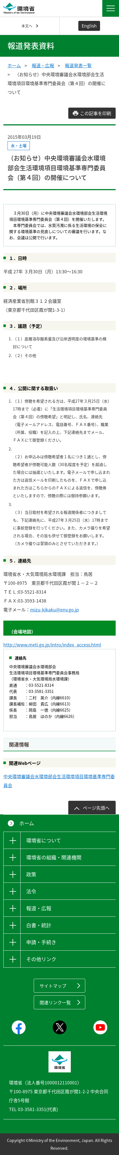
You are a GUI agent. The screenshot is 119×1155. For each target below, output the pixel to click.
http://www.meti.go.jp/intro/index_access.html (52, 644)
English (89, 25)
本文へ (26, 25)
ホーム (14, 65)
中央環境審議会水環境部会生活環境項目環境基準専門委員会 (59, 781)
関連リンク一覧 (55, 1002)
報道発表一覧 (78, 65)
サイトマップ (53, 985)
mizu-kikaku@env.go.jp (54, 609)
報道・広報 (43, 65)
